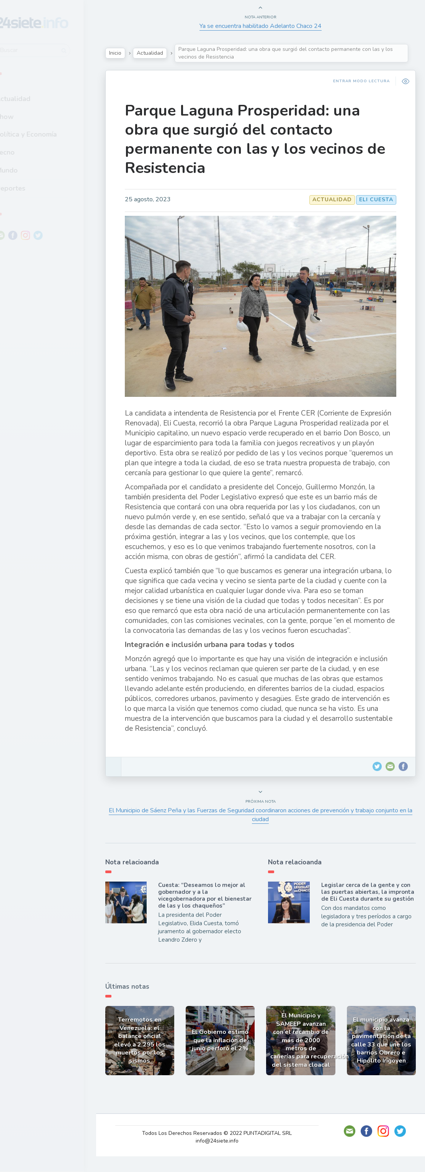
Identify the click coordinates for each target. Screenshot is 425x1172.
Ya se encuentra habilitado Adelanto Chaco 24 (264, 26)
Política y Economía (46, 132)
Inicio (125, 53)
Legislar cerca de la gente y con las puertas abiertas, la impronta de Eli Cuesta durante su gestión (367, 907)
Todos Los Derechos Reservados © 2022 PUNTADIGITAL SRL (222, 1148)
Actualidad (32, 96)
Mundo (26, 168)
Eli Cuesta (374, 199)
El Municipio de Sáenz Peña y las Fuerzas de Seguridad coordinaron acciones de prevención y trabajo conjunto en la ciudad (264, 826)
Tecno (24, 150)
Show (24, 114)
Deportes (30, 186)
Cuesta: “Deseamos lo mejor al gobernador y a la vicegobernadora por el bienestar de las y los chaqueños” (209, 910)
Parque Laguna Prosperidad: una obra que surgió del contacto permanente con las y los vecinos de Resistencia (253, 139)
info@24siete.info (221, 1156)
